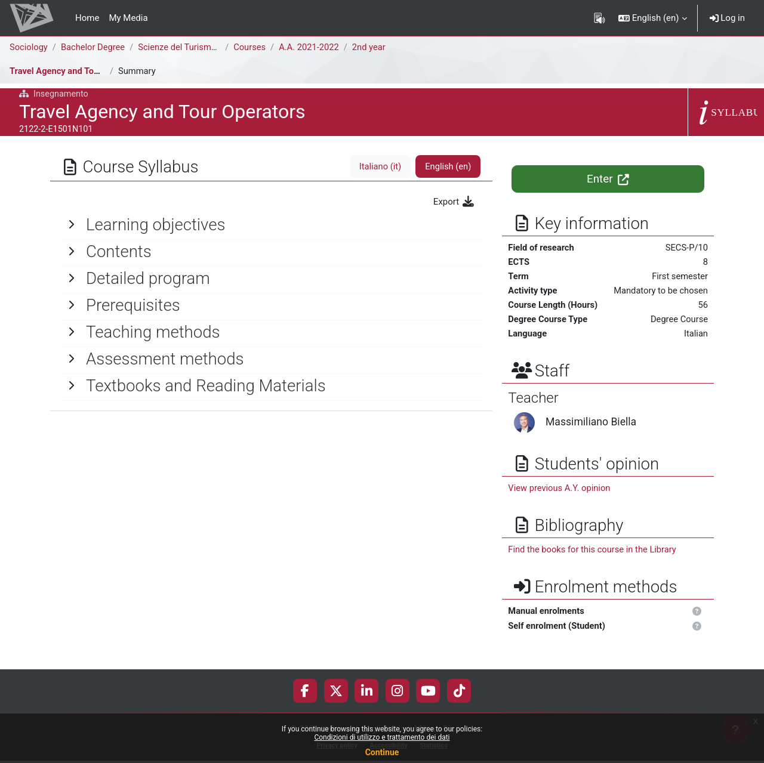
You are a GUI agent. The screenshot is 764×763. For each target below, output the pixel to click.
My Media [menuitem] (128, 18)
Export (454, 201)
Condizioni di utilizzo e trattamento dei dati (381, 737)
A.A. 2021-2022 (313, 47)
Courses (252, 47)
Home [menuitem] (87, 18)
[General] (271, 225)
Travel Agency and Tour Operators (78, 71)
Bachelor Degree (94, 47)
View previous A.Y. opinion (560, 490)
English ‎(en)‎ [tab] (447, 166)
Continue (382, 752)
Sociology (29, 47)
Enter (608, 179)
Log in (727, 18)
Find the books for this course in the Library (594, 551)
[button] (653, 18)
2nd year (374, 47)
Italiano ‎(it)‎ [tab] (378, 166)
